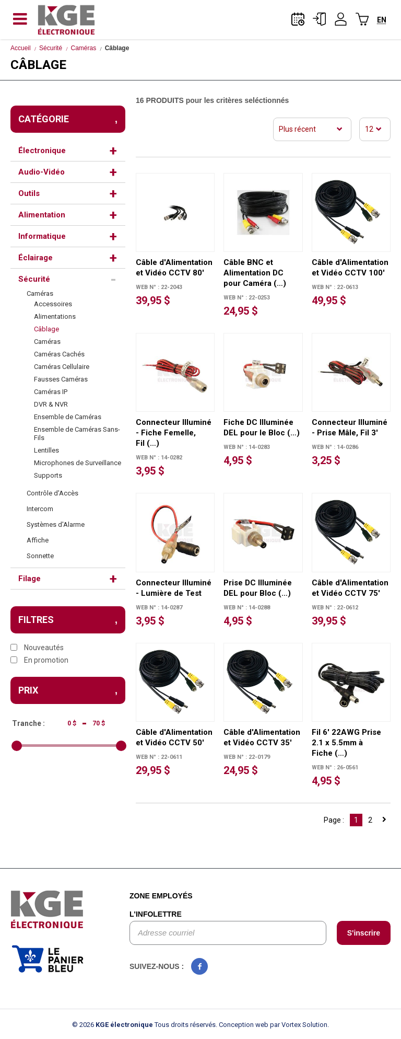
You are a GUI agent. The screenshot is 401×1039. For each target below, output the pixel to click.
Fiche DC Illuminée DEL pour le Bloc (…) (261, 427)
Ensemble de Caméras (67, 417)
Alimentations (55, 316)
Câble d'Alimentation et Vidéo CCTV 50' (174, 737)
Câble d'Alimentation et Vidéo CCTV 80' (174, 268)
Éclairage (35, 257)
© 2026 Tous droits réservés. (144, 1025)
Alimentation (41, 215)
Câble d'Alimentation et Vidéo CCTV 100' (350, 268)
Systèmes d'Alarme (56, 524)
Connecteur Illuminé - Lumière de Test (173, 588)
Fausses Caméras (61, 379)
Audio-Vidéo (41, 172)
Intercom (40, 509)
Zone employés (161, 896)
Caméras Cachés (59, 354)
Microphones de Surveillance (77, 463)
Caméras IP (50, 392)
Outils (29, 193)
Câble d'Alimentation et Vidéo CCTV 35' (261, 737)
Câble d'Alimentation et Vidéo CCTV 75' (350, 588)
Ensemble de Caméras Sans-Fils (77, 433)
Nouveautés (37, 647)
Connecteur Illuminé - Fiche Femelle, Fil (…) (173, 433)
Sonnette (40, 556)
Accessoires (53, 304)
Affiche (38, 540)
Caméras (84, 48)
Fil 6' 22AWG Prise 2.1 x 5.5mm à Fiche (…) (346, 743)
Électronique (42, 150)
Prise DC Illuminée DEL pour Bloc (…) (257, 588)
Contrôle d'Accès (52, 493)
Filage (29, 578)
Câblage (46, 329)
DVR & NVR (51, 404)
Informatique (42, 236)
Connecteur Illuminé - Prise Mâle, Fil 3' (349, 427)
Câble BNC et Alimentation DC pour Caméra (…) (254, 273)
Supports (48, 475)
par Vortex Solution (298, 1025)
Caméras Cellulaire (61, 367)
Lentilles (46, 450)
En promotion (39, 660)
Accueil (20, 48)
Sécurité (50, 48)
